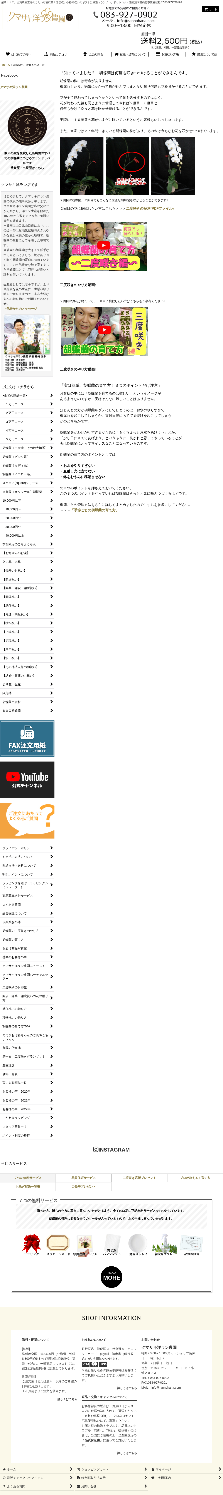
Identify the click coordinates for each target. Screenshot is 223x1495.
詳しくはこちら (67, 1399)
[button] (204, 55)
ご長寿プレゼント (83, 1186)
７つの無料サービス (28, 1178)
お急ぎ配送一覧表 (28, 1186)
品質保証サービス (83, 1178)
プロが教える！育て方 (195, 1178)
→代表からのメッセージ (20, 308)
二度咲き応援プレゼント (139, 1178)
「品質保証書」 (92, 1440)
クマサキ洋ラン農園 (13, 87)
